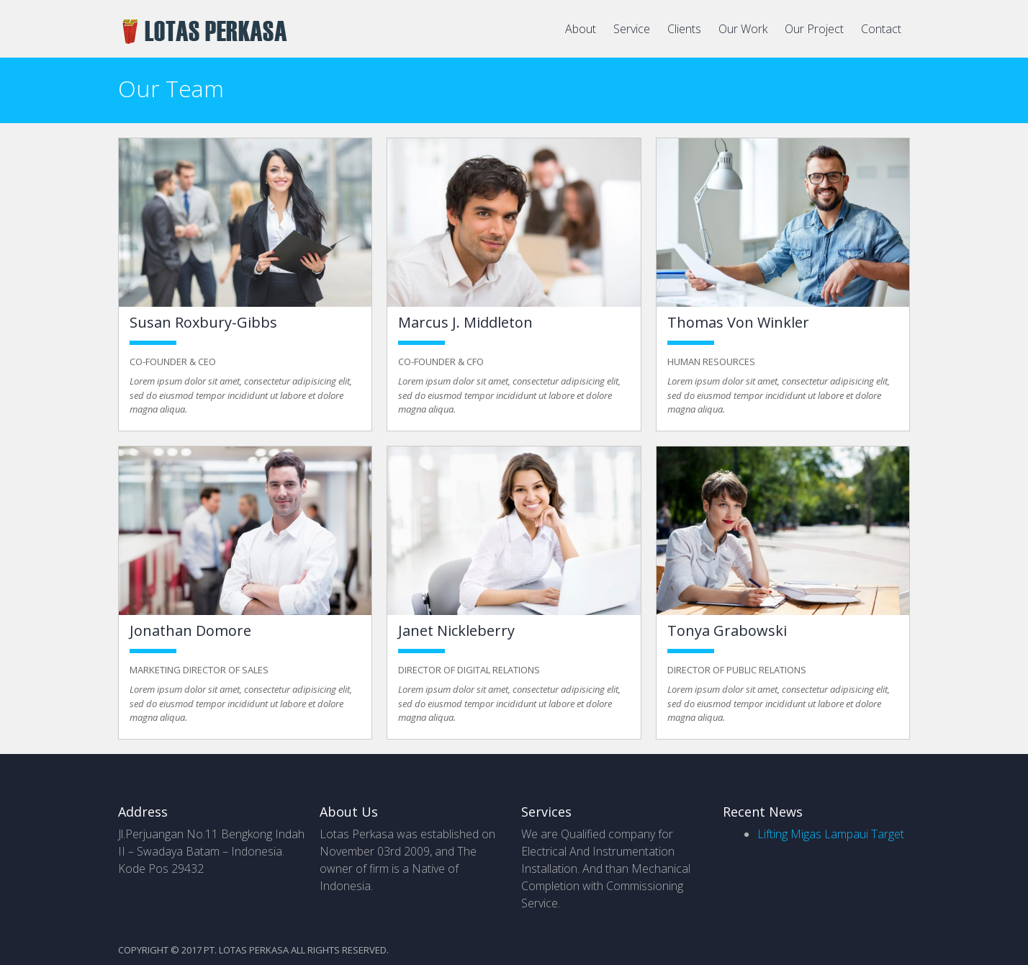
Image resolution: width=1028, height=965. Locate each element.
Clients (684, 29)
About (580, 29)
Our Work (742, 29)
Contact (881, 29)
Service (631, 29)
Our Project (814, 29)
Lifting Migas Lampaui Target (830, 834)
